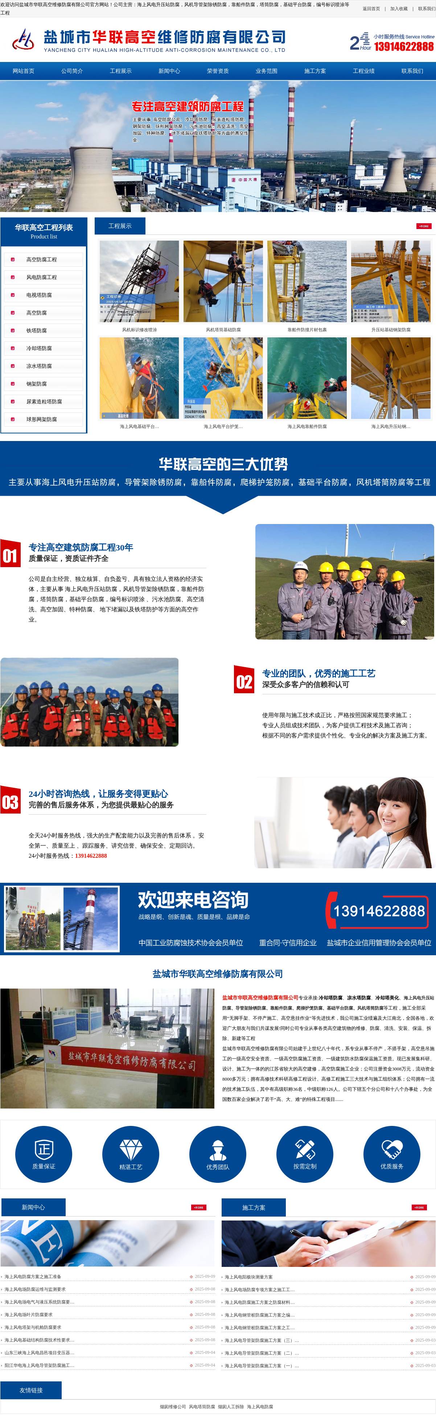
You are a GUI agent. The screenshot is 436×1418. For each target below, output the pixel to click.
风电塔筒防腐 (202, 1406)
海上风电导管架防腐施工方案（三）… (262, 1340)
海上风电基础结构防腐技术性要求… (39, 1340)
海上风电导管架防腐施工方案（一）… (262, 1365)
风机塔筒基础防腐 (223, 329)
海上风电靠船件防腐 (307, 426)
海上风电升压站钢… (391, 426)
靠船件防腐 (281, 1008)
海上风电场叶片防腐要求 (29, 1314)
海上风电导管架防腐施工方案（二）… (262, 1353)
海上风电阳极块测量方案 (249, 1277)
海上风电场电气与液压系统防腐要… (39, 1302)
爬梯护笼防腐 (309, 1008)
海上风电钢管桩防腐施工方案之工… (260, 1327)
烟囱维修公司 (173, 1406)
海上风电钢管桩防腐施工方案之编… (260, 1315)
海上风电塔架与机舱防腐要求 (33, 1327)
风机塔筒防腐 (370, 1008)
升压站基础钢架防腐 (391, 329)
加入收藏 (399, 8)
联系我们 (427, 8)
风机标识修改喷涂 (139, 329)
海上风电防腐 (260, 1406)
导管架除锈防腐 (250, 1008)
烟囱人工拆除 (231, 1406)
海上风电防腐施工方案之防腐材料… (260, 1302)
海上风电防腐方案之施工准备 (33, 1276)
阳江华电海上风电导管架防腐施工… (39, 1365)
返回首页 (371, 8)
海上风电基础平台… (139, 426)
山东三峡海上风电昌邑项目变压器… (39, 1352)
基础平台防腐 (340, 1008)
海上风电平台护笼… (223, 426)
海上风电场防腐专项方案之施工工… (260, 1289)
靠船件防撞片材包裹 (307, 329)
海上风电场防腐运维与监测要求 (35, 1289)
